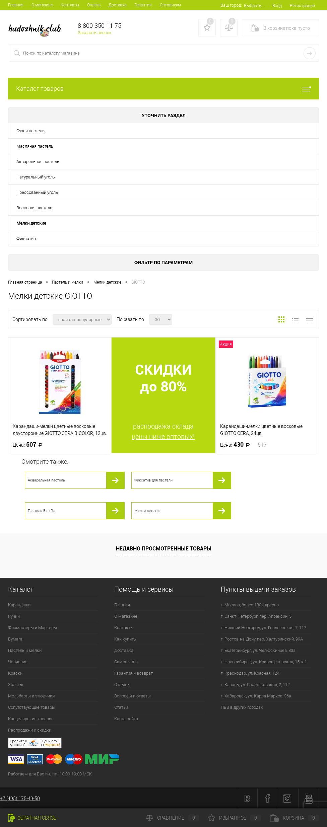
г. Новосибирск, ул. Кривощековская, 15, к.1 (264, 661)
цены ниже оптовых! (163, 437)
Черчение (17, 661)
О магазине (42, 5)
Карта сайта (126, 718)
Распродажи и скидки (29, 730)
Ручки (14, 616)
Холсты (15, 684)
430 (243, 444)
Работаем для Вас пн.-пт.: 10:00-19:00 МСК (50, 773)
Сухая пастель (30, 130)
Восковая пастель (34, 207)
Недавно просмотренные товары (163, 548)
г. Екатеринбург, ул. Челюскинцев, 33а (258, 650)
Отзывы (122, 684)
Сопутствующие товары (31, 707)
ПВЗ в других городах (242, 707)
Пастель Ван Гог (42, 511)
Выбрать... (254, 5)
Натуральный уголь (35, 176)
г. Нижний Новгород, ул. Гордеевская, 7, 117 (263, 627)
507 (30, 444)
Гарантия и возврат (133, 673)
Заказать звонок (95, 32)
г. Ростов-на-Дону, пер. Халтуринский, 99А (262, 639)
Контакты (70, 5)
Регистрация (302, 5)
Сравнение (172, 818)
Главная (15, 5)
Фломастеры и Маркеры (32, 627)
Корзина (294, 818)
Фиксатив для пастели (153, 480)
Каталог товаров (163, 88)
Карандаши (19, 604)
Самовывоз (126, 661)
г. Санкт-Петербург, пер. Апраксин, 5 (256, 616)
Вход (277, 5)
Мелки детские (31, 223)
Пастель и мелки (25, 650)
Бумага (15, 639)
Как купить (125, 639)
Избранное (234, 818)
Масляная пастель (34, 146)
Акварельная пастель (37, 161)
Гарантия (143, 5)
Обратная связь (32, 818)
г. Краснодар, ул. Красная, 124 (250, 673)
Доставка (117, 5)
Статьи (121, 707)
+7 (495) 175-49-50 (20, 798)
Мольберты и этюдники (31, 695)
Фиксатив (26, 238)
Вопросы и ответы (132, 695)
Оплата (94, 5)
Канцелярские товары (30, 718)
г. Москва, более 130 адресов (250, 604)
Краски (15, 673)
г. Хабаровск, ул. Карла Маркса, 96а (256, 695)
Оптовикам (170, 5)
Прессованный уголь (37, 192)
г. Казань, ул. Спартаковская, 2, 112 (255, 684)
